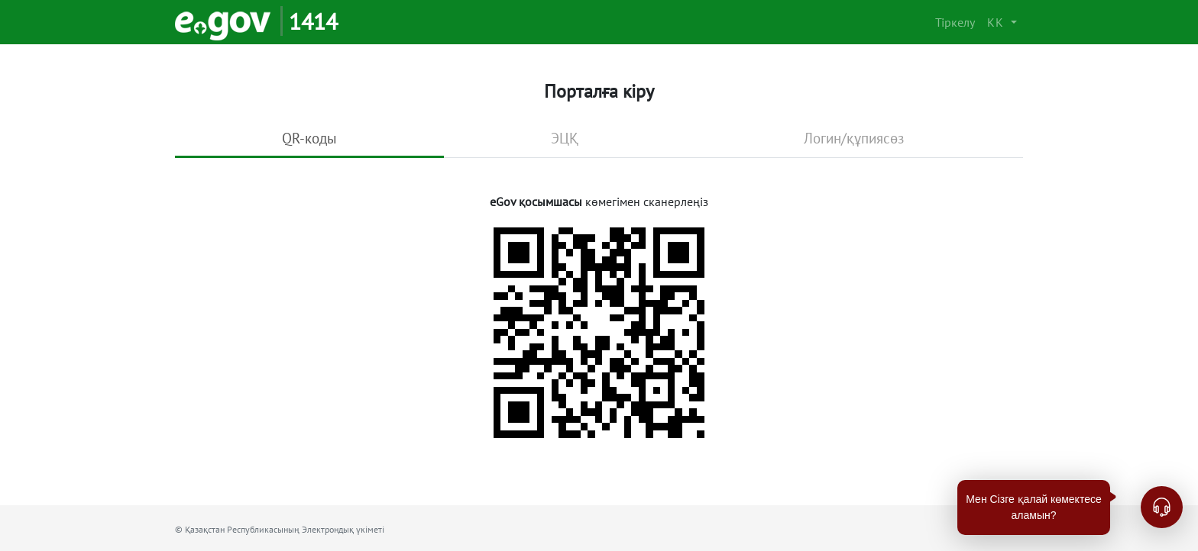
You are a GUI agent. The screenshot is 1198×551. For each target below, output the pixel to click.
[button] (1002, 22)
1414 (313, 21)
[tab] (309, 139)
